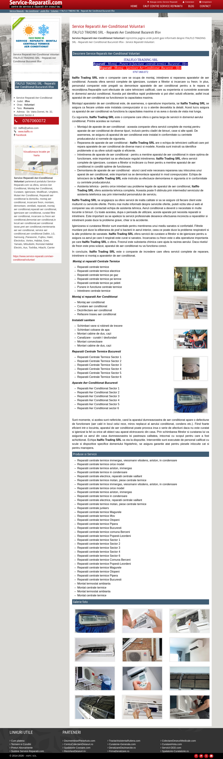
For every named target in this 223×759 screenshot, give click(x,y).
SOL (34, 756)
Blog (191, 6)
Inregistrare (205, 2)
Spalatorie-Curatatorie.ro (174, 751)
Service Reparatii (17, 11)
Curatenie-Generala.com (121, 744)
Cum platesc (17, 740)
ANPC (29, 756)
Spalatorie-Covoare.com (76, 747)
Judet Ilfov (44, 11)
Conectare (188, 2)
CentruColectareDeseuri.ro (78, 744)
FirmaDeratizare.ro (118, 751)
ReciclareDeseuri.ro (74, 751)
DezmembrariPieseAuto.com (79, 740)
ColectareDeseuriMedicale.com (178, 740)
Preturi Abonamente (21, 747)
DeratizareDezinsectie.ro (121, 747)
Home (133, 6)
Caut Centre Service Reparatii (162, 6)
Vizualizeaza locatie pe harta (36, 153)
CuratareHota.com (171, 744)
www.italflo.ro (25, 131)
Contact (205, 6)
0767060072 (34, 120)
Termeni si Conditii (20, 744)
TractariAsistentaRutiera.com (123, 740)
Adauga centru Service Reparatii (162, 2)
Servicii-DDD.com (170, 747)
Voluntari (55, 11)
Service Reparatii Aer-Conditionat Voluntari (108, 26)
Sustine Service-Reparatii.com (27, 751)
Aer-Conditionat (32, 11)
